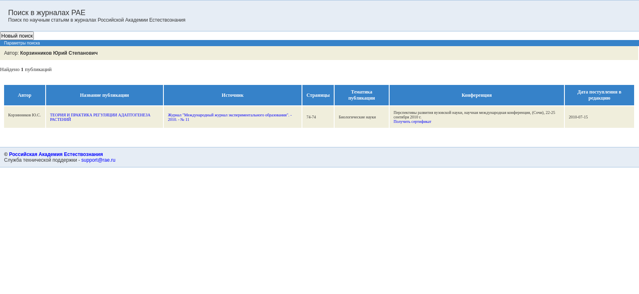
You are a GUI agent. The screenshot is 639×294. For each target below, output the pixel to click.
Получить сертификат (413, 121)
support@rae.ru (99, 160)
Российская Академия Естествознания (56, 154)
